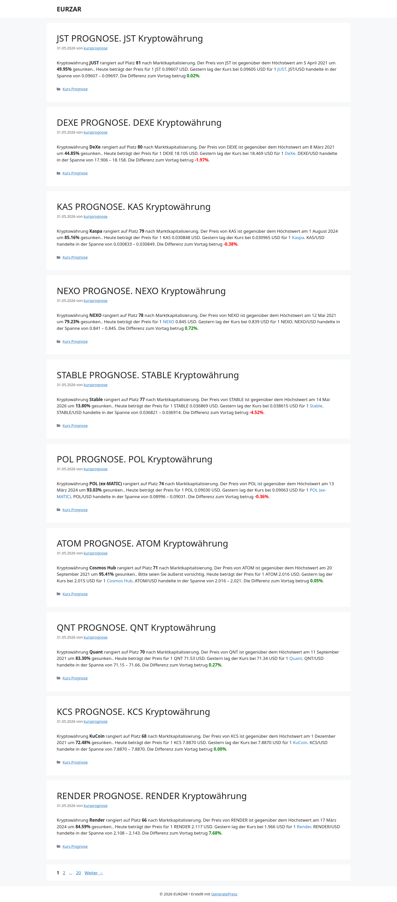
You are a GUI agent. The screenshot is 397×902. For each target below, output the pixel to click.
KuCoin (300, 742)
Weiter (94, 873)
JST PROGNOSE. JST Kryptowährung (130, 38)
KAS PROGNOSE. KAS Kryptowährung (134, 206)
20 (79, 873)
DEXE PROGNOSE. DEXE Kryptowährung (139, 122)
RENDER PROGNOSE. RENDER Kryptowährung (152, 796)
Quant (295, 658)
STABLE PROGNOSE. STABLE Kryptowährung (148, 375)
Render (304, 826)
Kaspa (298, 237)
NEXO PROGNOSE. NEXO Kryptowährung (141, 291)
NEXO (168, 321)
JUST (281, 69)
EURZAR (69, 9)
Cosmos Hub (119, 581)
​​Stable (316, 406)
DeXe (290, 153)
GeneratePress (224, 893)
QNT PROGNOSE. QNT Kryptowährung (136, 627)
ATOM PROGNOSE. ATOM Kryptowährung (142, 543)
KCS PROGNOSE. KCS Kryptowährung (133, 711)
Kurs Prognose (75, 88)
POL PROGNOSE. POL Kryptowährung (134, 459)
